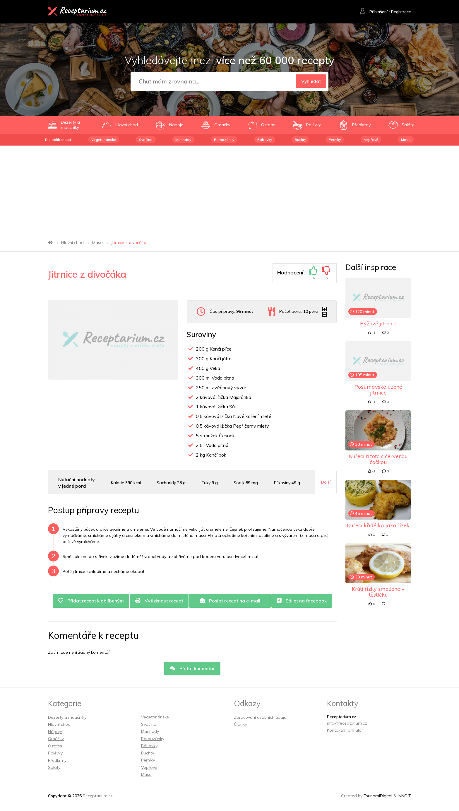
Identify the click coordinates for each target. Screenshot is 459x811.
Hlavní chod (72, 242)
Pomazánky (224, 139)
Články (240, 725)
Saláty (54, 768)
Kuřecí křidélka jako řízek (378, 525)
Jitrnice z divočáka (128, 242)
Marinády (183, 139)
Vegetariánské (103, 139)
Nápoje (55, 732)
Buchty (300, 139)
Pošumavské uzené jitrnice (378, 389)
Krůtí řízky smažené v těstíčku (378, 591)
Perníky (335, 139)
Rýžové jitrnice (378, 323)
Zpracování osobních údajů (260, 717)
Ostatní (55, 746)
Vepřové (371, 139)
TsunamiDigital (378, 796)
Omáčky (56, 739)
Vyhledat (310, 81)
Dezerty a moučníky (67, 717)
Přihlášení (373, 12)
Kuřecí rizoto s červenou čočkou (378, 459)
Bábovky (264, 139)
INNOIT (404, 796)
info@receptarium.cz (347, 723)
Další (325, 482)
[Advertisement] (229, 189)
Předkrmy (57, 761)
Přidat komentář (192, 669)
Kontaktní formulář (345, 730)
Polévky (55, 753)
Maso (406, 139)
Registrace (401, 12)
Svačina (146, 139)
